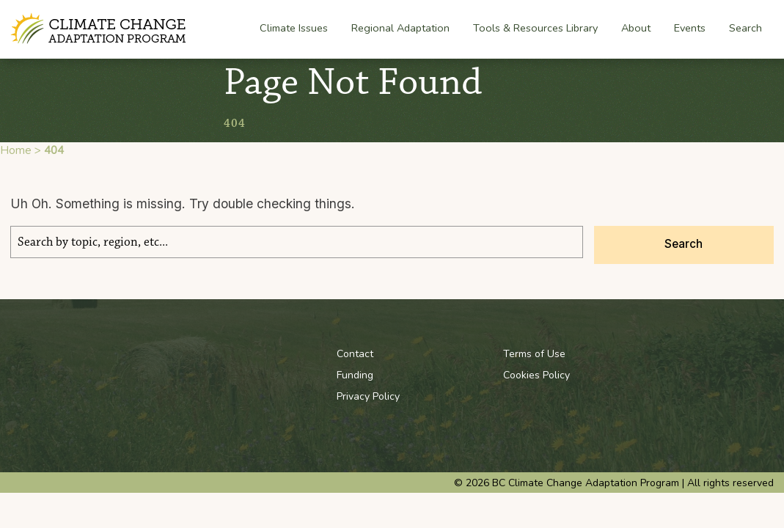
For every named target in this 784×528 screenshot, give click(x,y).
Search (745, 28)
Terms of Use (534, 354)
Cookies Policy (536, 375)
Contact (355, 354)
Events (690, 28)
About (636, 28)
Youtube (687, 353)
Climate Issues (294, 28)
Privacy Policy (368, 396)
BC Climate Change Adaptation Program (100, 28)
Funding (355, 375)
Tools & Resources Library (535, 28)
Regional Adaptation (400, 28)
